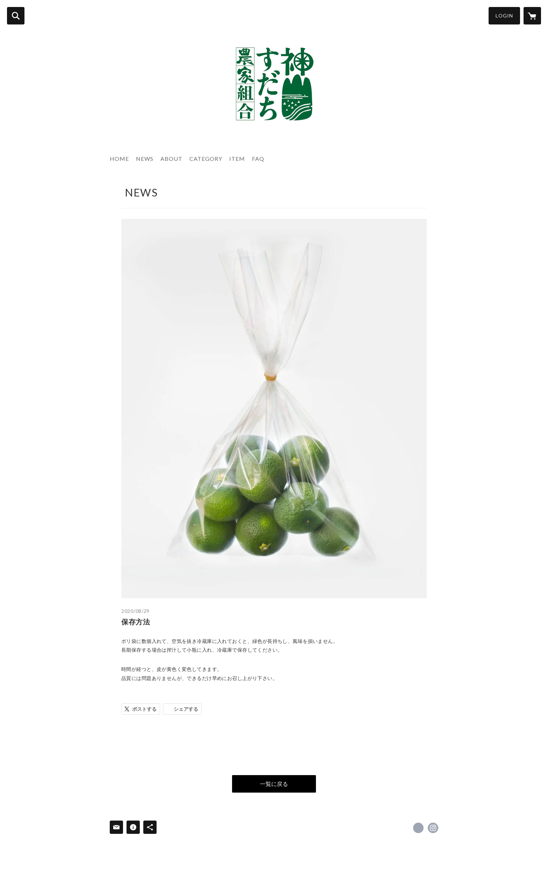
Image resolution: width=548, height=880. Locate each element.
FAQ (258, 158)
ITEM (237, 158)
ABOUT (171, 158)
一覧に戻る (274, 783)
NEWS (144, 158)
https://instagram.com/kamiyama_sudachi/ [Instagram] (433, 828)
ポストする (144, 709)
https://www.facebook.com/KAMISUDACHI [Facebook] (418, 828)
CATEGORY (205, 158)
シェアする (186, 709)
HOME (119, 158)
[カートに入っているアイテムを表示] (532, 15)
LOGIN (504, 16)
